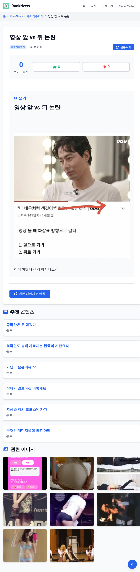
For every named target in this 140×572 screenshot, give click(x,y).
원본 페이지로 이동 (29, 294)
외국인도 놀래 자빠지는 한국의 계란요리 (37, 346)
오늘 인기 (107, 5)
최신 (93, 5)
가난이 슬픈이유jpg (21, 367)
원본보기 (123, 47)
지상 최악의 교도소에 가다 (26, 409)
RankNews (16, 16)
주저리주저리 (126, 5)
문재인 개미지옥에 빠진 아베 (28, 430)
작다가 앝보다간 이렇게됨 (26, 388)
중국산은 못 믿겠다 (21, 325)
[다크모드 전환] (132, 564)
